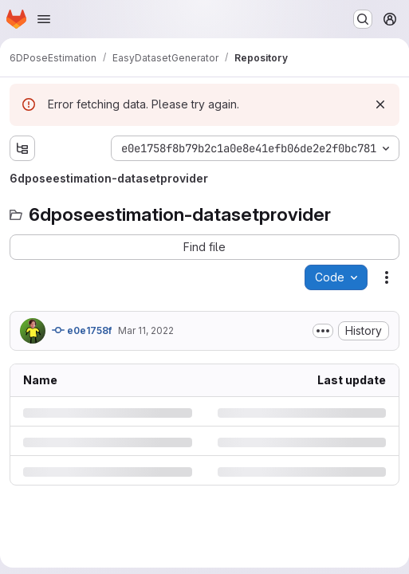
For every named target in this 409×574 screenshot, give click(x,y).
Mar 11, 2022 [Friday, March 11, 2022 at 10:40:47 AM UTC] (146, 330)
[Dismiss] (380, 104)
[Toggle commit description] (323, 331)
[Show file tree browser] (22, 148)
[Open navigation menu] (44, 19)
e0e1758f (82, 330)
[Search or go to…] (362, 19)
